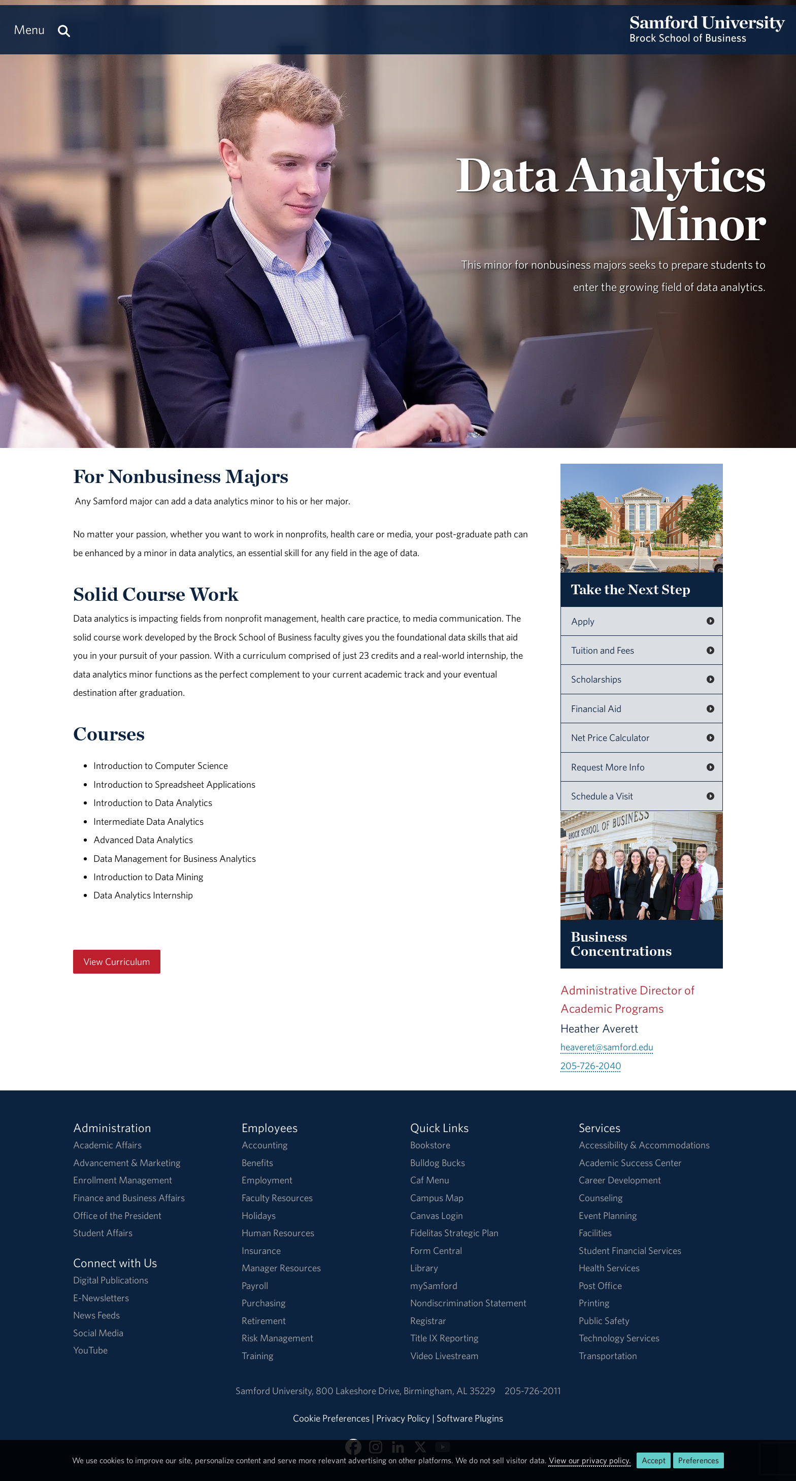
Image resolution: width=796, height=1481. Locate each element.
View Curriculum (116, 961)
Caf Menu (429, 1180)
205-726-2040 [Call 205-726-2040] (590, 1065)
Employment (267, 1180)
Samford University (276, 1391)
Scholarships (596, 679)
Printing (594, 1303)
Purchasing (264, 1303)
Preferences (698, 1460)
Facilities (595, 1233)
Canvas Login (436, 1215)
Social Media (98, 1333)
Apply (582, 621)
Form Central (436, 1250)
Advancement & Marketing (127, 1162)
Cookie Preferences (331, 1418)
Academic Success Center (630, 1162)
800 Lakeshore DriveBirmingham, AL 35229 (405, 1391)
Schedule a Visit (602, 796)
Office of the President (117, 1215)
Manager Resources (281, 1268)
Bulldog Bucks (437, 1162)
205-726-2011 (533, 1391)
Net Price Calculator (610, 737)
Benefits (257, 1162)
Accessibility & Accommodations (644, 1145)
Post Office (600, 1285)
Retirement (264, 1320)
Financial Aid (596, 708)
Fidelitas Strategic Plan (454, 1233)
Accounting (265, 1145)
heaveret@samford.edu (606, 1047)
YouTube (90, 1350)
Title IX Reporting (444, 1338)
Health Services (609, 1268)
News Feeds (96, 1315)
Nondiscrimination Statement (468, 1303)
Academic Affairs (107, 1145)
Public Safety (604, 1320)
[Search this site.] (64, 29)
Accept (654, 1460)
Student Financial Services (630, 1250)
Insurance (261, 1250)
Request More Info (608, 767)
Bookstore (430, 1145)
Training (258, 1355)
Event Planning (608, 1215)
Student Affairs (102, 1233)
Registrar (428, 1320)
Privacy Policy (403, 1418)
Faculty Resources (277, 1198)
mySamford (433, 1285)
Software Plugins (470, 1418)
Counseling (601, 1198)
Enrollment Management (122, 1180)
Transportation (608, 1355)
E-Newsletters (101, 1298)
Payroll (255, 1285)
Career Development (620, 1180)
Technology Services (619, 1338)
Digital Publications (110, 1280)
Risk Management (277, 1338)
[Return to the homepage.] (707, 39)
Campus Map (436, 1198)
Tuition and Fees (602, 650)
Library (424, 1268)
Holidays (259, 1215)
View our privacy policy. (590, 1460)
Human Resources (278, 1233)
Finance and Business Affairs (129, 1198)
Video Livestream (444, 1355)
